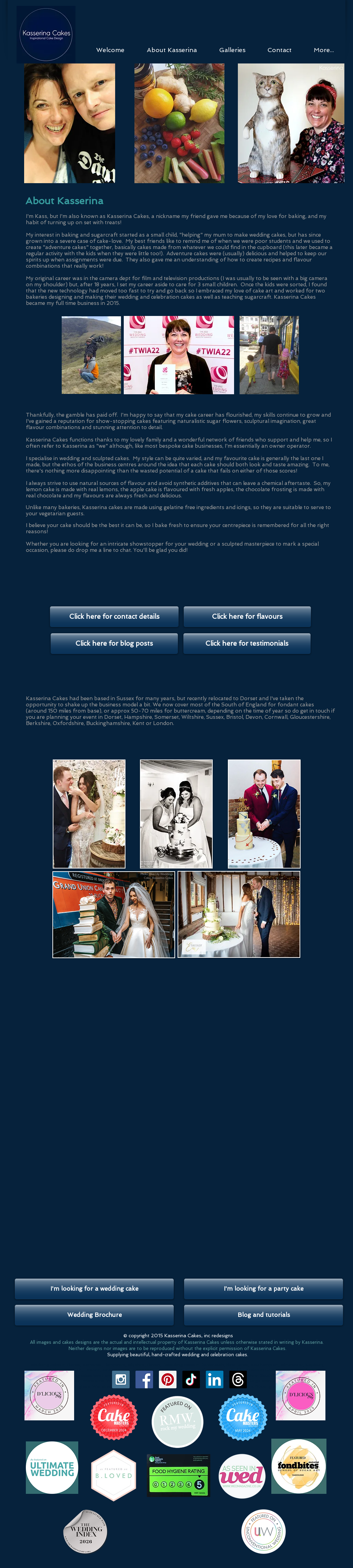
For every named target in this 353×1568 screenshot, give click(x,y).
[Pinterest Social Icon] (167, 1379)
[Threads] (238, 1379)
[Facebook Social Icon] (144, 1379)
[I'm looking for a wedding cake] (94, 1289)
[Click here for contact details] (114, 616)
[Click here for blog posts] (114, 643)
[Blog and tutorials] (263, 1315)
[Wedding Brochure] (94, 1315)
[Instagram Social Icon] (121, 1379)
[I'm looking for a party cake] (263, 1289)
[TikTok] (191, 1379)
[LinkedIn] (214, 1379)
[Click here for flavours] (247, 616)
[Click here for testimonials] (247, 643)
